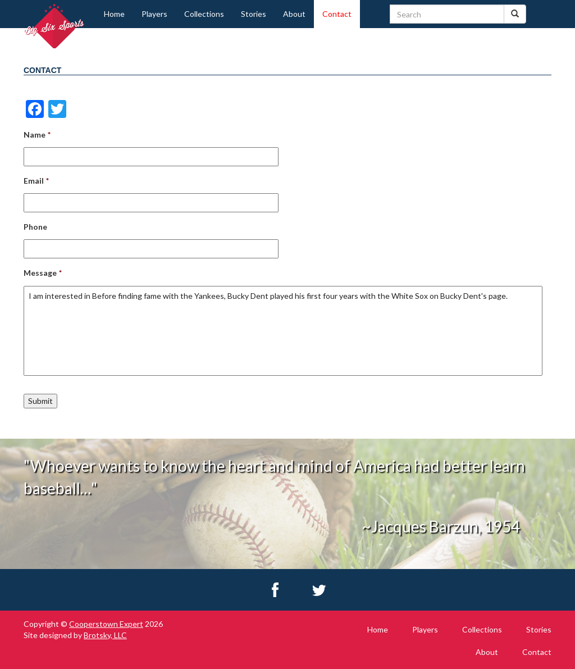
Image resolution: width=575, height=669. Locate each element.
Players (154, 14)
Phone (35, 226)
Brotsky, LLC (105, 635)
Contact (337, 14)
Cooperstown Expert (106, 624)
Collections (204, 14)
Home (114, 14)
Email (36, 180)
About (294, 14)
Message (43, 272)
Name (37, 134)
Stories (253, 14)
